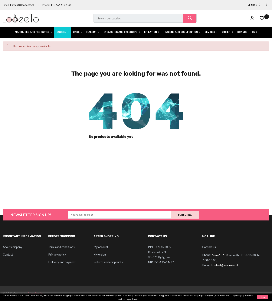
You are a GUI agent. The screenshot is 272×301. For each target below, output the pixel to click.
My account (100, 247)
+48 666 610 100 (60, 4)
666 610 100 (220, 255)
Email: (6, 4)
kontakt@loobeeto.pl (22, 4)
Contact (8, 254)
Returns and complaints (108, 262)
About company (12, 247)
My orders (100, 254)
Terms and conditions (61, 247)
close (263, 297)
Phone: (46, 4)
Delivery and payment (62, 262)
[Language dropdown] (248, 5)
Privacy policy (57, 254)
